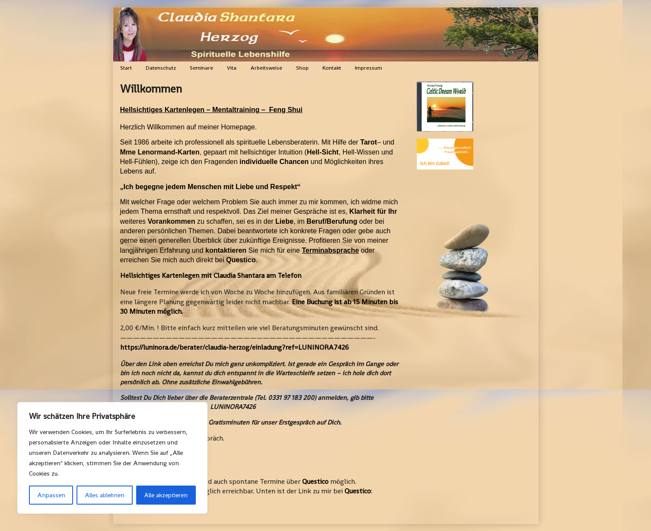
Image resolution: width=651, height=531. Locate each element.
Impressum (368, 67)
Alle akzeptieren (166, 495)
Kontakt (331, 67)
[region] (112, 458)
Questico (315, 481)
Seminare (201, 67)
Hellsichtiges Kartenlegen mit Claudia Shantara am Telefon (210, 275)
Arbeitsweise (266, 67)
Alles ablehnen (104, 495)
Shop (302, 67)
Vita (231, 67)
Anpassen (51, 495)
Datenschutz (161, 67)
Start (126, 67)
